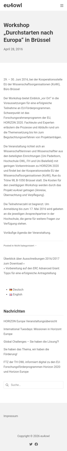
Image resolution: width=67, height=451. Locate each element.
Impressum (11, 416)
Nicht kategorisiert (24, 245)
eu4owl (44, 436)
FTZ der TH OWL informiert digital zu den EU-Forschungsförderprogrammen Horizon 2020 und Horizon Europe (32, 366)
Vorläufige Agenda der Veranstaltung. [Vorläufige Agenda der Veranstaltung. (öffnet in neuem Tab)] (27, 232)
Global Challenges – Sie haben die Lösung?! (31, 341)
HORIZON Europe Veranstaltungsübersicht (30, 321)
